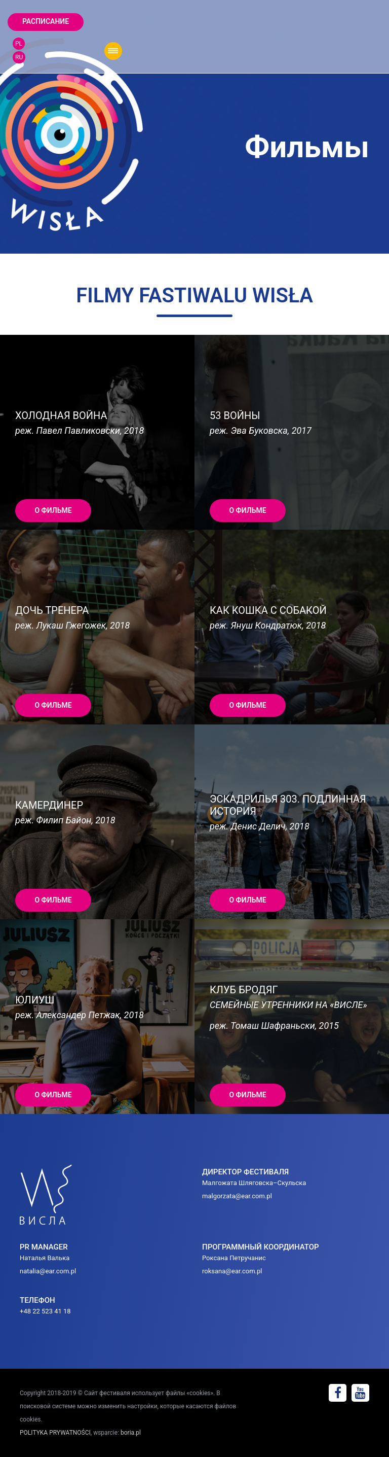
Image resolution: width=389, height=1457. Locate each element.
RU (19, 57)
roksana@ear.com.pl (232, 1271)
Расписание (45, 21)
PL (18, 43)
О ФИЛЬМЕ (52, 510)
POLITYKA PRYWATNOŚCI (55, 1432)
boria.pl (131, 1432)
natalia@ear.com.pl (48, 1271)
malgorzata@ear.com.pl (237, 1196)
